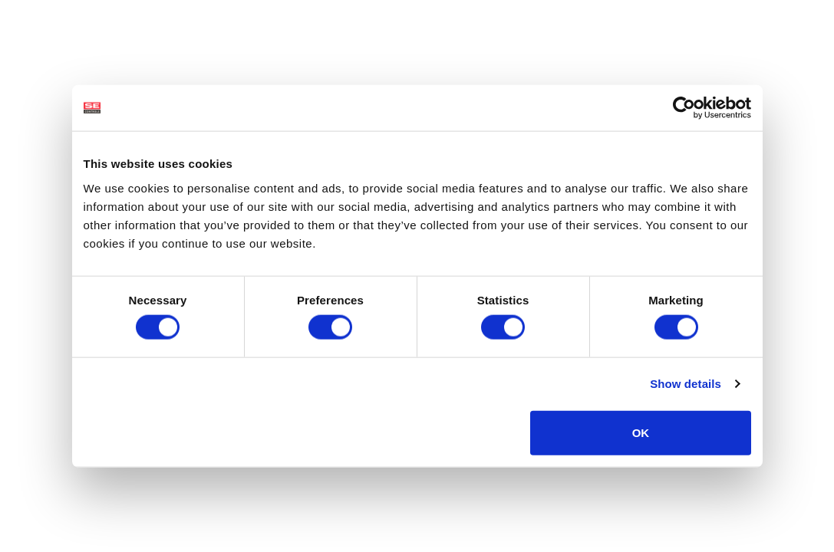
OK (641, 432)
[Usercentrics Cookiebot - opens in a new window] (684, 108)
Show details (685, 383)
